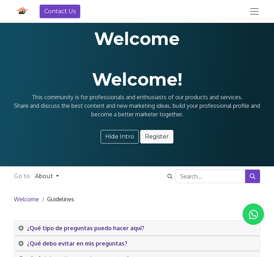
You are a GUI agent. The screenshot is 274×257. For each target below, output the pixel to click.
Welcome (26, 199)
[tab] (137, 228)
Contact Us (60, 11)
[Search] (252, 176)
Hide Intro (119, 136)
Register (157, 136)
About (45, 176)
